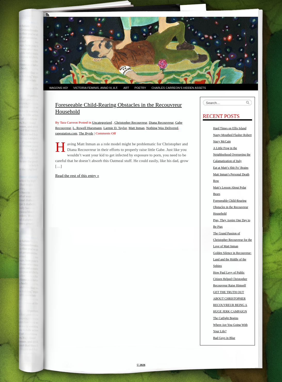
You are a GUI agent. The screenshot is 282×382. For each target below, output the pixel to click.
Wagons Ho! (58, 87)
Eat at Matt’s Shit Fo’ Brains (230, 167)
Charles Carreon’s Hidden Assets (178, 87)
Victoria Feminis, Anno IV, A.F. (95, 87)
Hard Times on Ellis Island (229, 128)
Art (126, 87)
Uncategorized (102, 122)
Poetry (140, 87)
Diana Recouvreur (161, 122)
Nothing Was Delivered (162, 128)
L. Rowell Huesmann (87, 128)
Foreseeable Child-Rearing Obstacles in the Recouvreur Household (230, 207)
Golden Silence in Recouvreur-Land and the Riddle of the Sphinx (232, 259)
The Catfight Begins (225, 318)
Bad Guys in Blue (224, 338)
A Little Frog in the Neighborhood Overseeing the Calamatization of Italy (232, 154)
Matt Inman (136, 128)
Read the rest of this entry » (77, 175)
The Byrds (86, 133)
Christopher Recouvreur (131, 122)
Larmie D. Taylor (115, 128)
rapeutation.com (66, 133)
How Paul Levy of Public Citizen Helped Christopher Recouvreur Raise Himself (230, 279)
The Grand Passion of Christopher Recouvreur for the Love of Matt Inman (232, 240)
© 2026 (141, 364)
